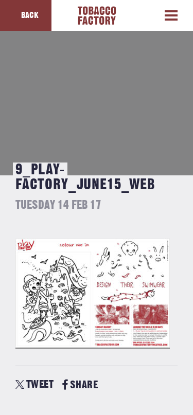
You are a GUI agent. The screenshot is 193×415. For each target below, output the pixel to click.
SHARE (80, 385)
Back (30, 15)
